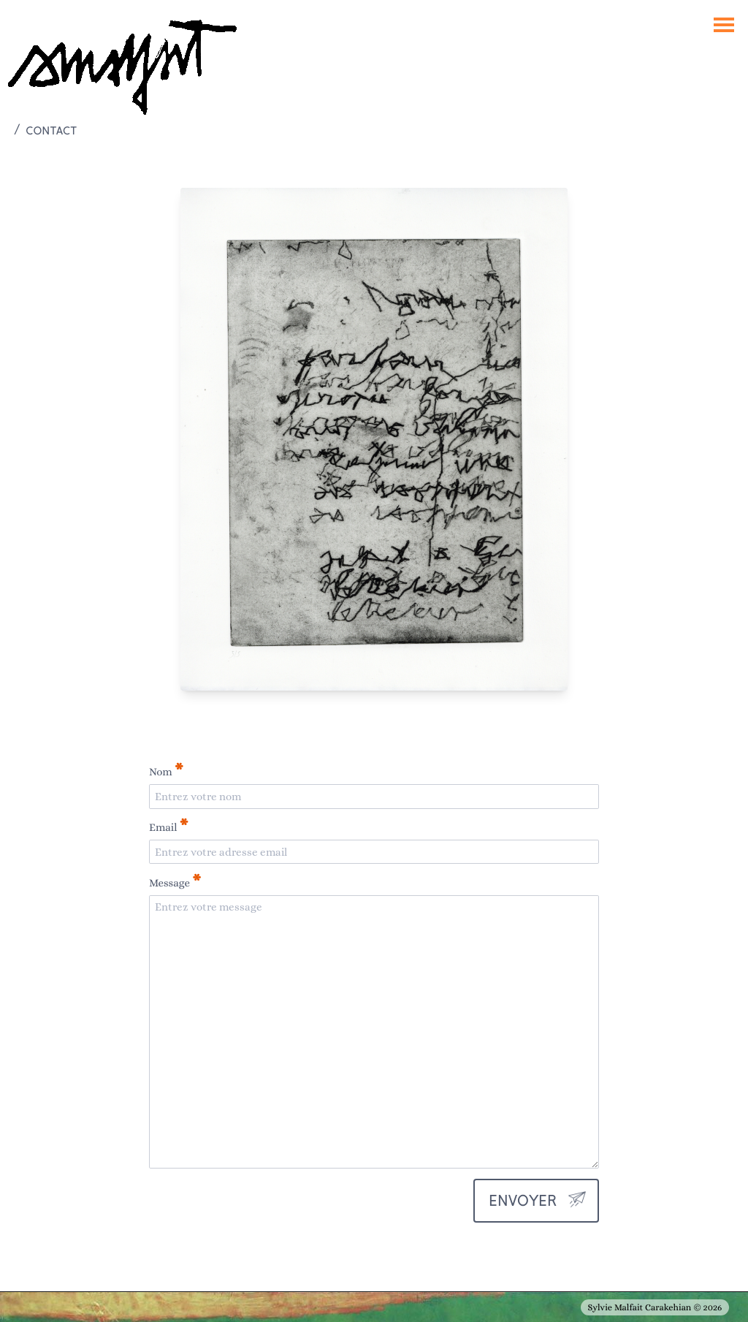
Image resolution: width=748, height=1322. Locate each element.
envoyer (523, 1200)
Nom (166, 770)
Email (168, 826)
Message (175, 882)
